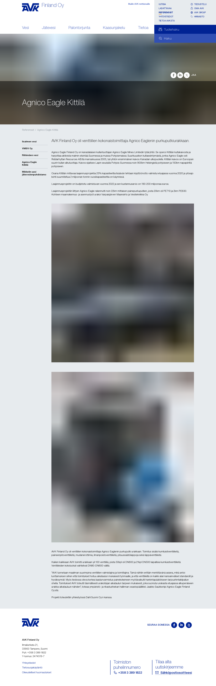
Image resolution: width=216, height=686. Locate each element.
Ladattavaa (165, 8)
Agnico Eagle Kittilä (47, 130)
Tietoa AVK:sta (167, 20)
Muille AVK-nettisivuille (139, 3)
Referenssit (166, 12)
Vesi (25, 27)
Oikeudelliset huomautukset (36, 672)
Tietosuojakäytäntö (32, 667)
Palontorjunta (79, 27)
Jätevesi (49, 27)
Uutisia (162, 4)
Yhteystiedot (166, 16)
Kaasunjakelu (114, 27)
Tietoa (143, 27)
